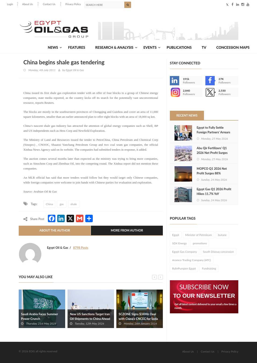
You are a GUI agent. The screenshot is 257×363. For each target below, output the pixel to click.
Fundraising (209, 268)
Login (10, 4)
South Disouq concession (218, 251)
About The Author (54, 230)
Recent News (186, 115)
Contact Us (49, 4)
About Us (27, 4)
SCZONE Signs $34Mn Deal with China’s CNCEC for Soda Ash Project (138, 318)
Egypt (175, 235)
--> (174, 92)
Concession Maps (233, 47)
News (55, 47)
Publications (179, 47)
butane (222, 235)
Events (152, 47)
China (49, 204)
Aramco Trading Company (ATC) (191, 260)
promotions (200, 243)
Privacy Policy (73, 4)
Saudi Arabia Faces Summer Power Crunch (39, 316)
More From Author (127, 230)
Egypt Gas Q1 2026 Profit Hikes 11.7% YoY (214, 191)
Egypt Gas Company (184, 251)
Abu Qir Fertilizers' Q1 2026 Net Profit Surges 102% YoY (212, 152)
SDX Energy (179, 243)
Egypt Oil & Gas (75, 70)
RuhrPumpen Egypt (184, 268)
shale (74, 204)
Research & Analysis (116, 47)
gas (62, 204)
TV (204, 47)
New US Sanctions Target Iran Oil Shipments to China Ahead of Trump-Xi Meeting (90, 318)
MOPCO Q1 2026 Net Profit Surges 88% (212, 171)
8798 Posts (80, 247)
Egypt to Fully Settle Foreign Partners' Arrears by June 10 (213, 132)
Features (76, 47)
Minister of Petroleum (198, 235)
